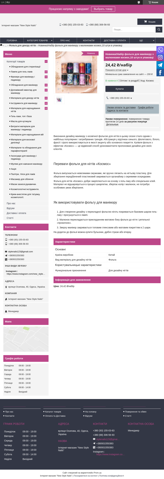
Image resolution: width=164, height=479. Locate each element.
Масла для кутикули (21, 121)
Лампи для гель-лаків (21, 71)
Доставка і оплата (115, 40)
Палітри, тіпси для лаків (23, 174)
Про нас (65, 40)
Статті (10, 218)
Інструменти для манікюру (24, 103)
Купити (120, 88)
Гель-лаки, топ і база (21, 116)
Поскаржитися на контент (86, 476)
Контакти (88, 40)
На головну (90, 411)
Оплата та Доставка (55, 416)
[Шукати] (159, 30)
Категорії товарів (37, 40)
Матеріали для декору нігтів (25, 98)
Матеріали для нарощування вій (27, 134)
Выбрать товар (103, 9)
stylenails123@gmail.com (20, 251)
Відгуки (11, 208)
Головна (12, 40)
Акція (13, 169)
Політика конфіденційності (111, 476)
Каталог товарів (53, 411)
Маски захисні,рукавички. (23, 184)
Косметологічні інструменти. (25, 189)
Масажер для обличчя (22, 179)
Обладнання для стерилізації (25, 66)
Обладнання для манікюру (24, 85)
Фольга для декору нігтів (22, 45)
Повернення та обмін (135, 411)
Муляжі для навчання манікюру (26, 164)
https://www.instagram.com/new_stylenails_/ (26, 274)
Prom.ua (97, 473)
